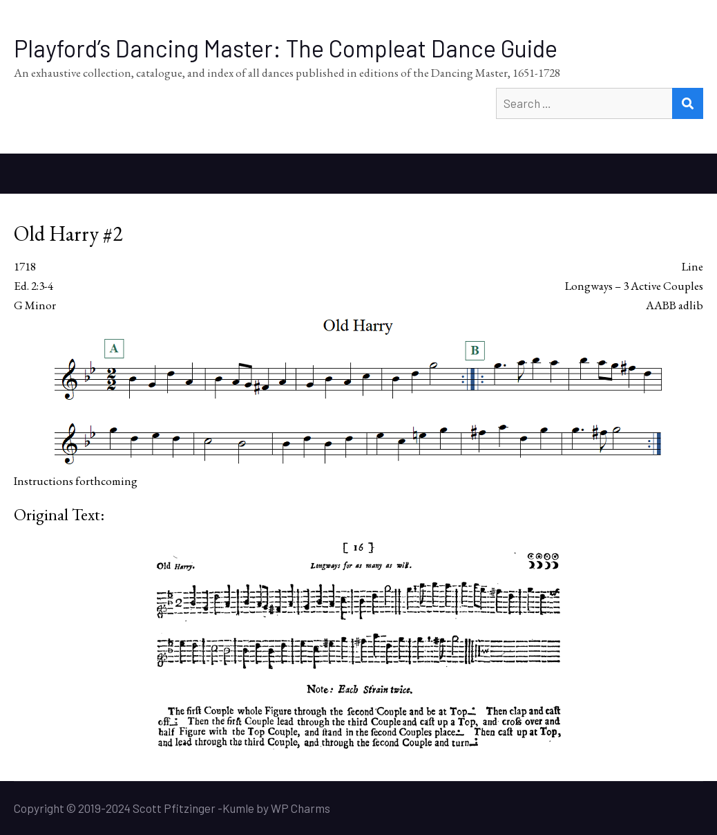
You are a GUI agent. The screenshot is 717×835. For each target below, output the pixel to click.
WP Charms (300, 808)
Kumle (238, 808)
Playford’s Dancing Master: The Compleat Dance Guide (285, 48)
